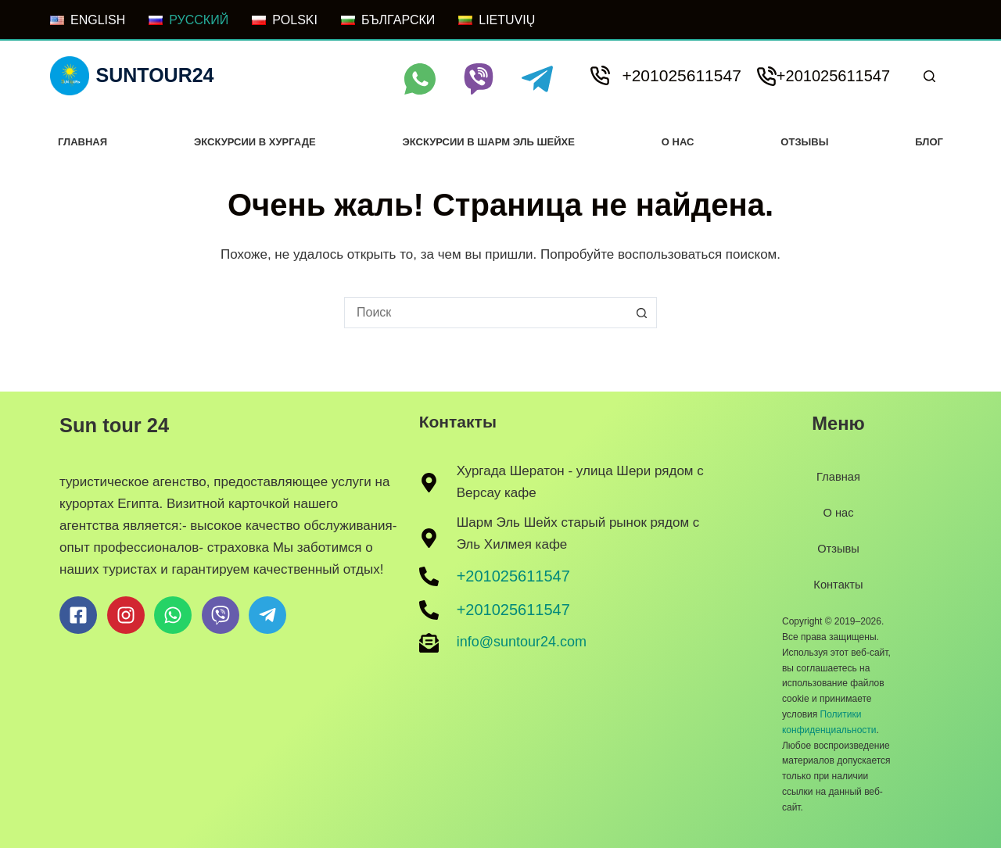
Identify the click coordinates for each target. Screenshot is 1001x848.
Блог (929, 142)
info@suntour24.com (522, 641)
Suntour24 (155, 75)
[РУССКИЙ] (188, 20)
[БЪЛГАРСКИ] (388, 20)
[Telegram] (537, 79)
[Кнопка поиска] (641, 312)
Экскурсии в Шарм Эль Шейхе (488, 142)
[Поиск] (929, 76)
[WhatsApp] (420, 79)
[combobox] (485, 312)
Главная (82, 142)
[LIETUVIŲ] (496, 20)
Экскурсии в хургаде (255, 142)
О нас (678, 142)
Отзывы (804, 142)
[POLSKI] (285, 20)
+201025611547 (681, 75)
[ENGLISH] (87, 20)
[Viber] (478, 79)
